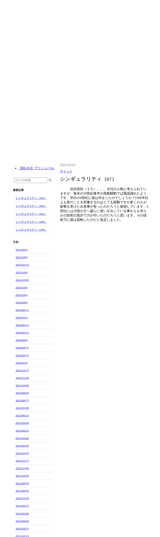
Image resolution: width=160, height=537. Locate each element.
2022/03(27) (22, 528)
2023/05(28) (22, 423)
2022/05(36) (22, 513)
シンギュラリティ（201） (31, 213)
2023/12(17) (22, 370)
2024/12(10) (22, 280)
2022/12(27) (22, 460)
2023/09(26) (22, 392)
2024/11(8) (22, 287)
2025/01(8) (22, 272)
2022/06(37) (22, 505)
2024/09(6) (22, 302)
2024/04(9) (22, 340)
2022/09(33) (22, 483)
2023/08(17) (22, 400)
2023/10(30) (22, 385)
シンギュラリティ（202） (31, 205)
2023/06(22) (22, 415)
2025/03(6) (22, 257)
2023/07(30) (22, 407)
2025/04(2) (22, 249)
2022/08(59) (22, 490)
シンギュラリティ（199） (31, 229)
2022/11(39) (22, 468)
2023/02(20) (22, 445)
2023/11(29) (22, 377)
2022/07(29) (22, 498)
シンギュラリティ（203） (31, 198)
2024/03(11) (22, 347)
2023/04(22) (22, 430)
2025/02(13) (22, 264)
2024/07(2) (22, 317)
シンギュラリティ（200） (31, 221)
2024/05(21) (22, 332)
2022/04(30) (22, 521)
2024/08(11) (22, 310)
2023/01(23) (22, 453)
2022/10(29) (22, 475)
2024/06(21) (22, 325)
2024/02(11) (22, 355)
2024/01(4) (22, 362)
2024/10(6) (22, 295)
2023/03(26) (22, 438)
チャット (66, 171)
